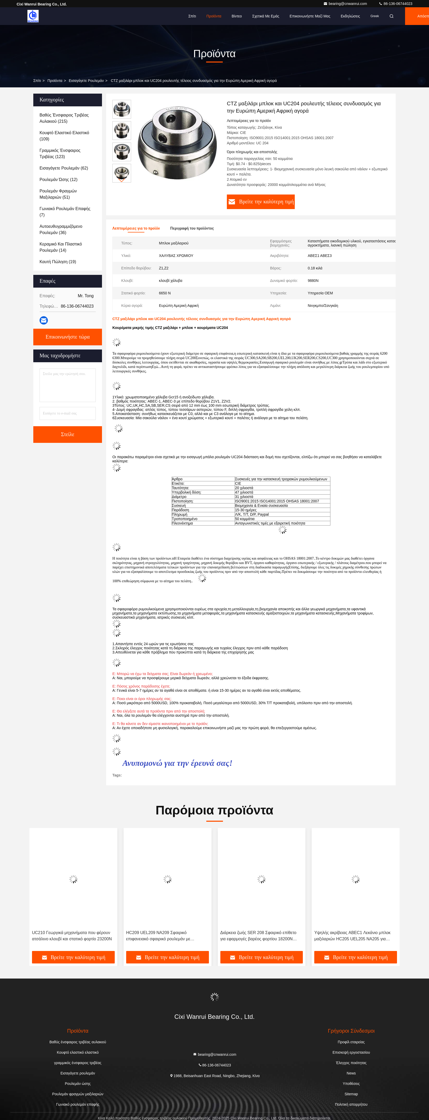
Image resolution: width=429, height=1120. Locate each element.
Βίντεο (237, 16)
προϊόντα (54, 81)
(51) (58, 194)
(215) (64, 118)
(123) (60, 153)
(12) (59, 179)
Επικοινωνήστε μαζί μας (310, 16)
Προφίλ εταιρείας (351, 1042)
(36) (61, 229)
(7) (65, 211)
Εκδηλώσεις (350, 16)
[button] (121, 180)
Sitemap (351, 1094)
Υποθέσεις (351, 1084)
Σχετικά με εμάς (265, 16)
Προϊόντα (213, 16)
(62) (64, 168)
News (351, 1073)
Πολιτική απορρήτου (351, 1104)
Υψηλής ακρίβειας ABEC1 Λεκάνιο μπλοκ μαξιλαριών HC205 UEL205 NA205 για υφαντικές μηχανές (352, 936)
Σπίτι (192, 16)
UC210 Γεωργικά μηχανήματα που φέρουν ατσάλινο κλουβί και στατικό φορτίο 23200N (72, 935)
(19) (58, 262)
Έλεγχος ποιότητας (351, 1063)
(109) (64, 136)
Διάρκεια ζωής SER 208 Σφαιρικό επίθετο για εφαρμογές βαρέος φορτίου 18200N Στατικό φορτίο (258, 936)
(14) (61, 247)
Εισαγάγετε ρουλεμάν (86, 81)
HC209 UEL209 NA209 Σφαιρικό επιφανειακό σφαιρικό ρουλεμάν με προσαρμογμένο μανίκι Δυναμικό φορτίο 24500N (163, 936)
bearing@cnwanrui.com (345, 4)
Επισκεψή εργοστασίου (351, 1052)
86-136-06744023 (395, 4)
